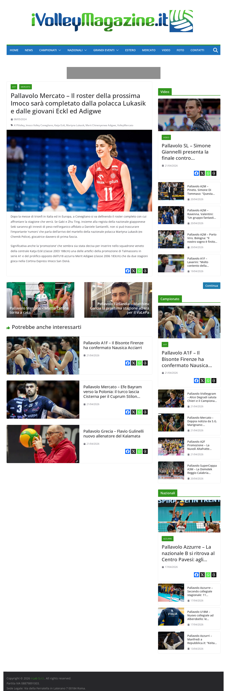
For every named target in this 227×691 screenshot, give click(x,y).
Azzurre (167, 538)
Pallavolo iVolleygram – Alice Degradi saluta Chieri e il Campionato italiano (202, 397)
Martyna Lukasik (75, 125)
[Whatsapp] (139, 270)
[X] (133, 270)
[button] (59, 50)
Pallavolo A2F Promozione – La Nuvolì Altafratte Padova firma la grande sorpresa (198, 445)
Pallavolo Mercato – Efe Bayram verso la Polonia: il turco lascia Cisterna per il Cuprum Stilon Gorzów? (112, 394)
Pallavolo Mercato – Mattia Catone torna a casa (39, 310)
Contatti (197, 50)
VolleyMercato (125, 125)
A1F (14, 86)
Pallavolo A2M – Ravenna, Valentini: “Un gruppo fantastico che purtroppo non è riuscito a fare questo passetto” (202, 214)
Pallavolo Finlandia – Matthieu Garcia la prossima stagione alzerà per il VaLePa (119, 308)
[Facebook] (127, 270)
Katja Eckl (59, 125)
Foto (180, 50)
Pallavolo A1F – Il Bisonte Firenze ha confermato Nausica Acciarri (113, 345)
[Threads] (145, 270)
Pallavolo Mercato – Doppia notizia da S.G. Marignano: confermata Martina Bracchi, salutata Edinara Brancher (202, 421)
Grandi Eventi (103, 50)
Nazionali (75, 50)
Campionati (48, 50)
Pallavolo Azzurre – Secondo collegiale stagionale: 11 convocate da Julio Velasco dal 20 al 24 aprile (200, 591)
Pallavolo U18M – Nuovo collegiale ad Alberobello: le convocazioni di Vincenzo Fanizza (200, 615)
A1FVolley (19, 125)
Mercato (148, 50)
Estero (130, 50)
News (29, 50)
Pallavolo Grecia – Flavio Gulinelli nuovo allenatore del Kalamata (113, 433)
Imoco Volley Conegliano (39, 125)
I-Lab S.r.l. (37, 678)
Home (14, 50)
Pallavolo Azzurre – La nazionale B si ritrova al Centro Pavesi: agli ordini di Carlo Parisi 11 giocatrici (188, 553)
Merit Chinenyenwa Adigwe (101, 125)
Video (166, 50)
